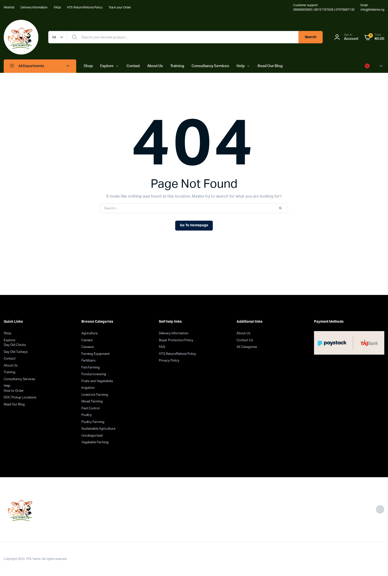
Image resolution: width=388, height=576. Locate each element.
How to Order (14, 391)
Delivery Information (34, 7)
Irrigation (88, 388)
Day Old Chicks (15, 345)
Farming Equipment (95, 354)
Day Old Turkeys (16, 352)
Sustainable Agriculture (98, 428)
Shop (88, 66)
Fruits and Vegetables (97, 381)
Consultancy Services (210, 66)
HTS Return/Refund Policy (84, 7)
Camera (87, 340)
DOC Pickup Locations (20, 397)
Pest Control (90, 408)
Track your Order (120, 7)
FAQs (57, 7)
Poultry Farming (93, 422)
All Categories (247, 347)
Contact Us (245, 340)
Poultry (86, 415)
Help (241, 66)
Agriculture (89, 333)
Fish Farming (90, 367)
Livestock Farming (94, 394)
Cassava (87, 347)
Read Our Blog (270, 66)
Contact (133, 66)
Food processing (93, 374)
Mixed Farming (92, 401)
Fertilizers (88, 360)
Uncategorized (92, 435)
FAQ (162, 347)
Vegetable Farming (95, 442)
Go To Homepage (194, 225)
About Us (155, 66)
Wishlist (9, 7)
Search (310, 37)
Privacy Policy (169, 360)
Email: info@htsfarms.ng (372, 7)
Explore (107, 66)
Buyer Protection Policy (176, 340)
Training (177, 66)
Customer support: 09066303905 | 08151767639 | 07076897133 (324, 7)
